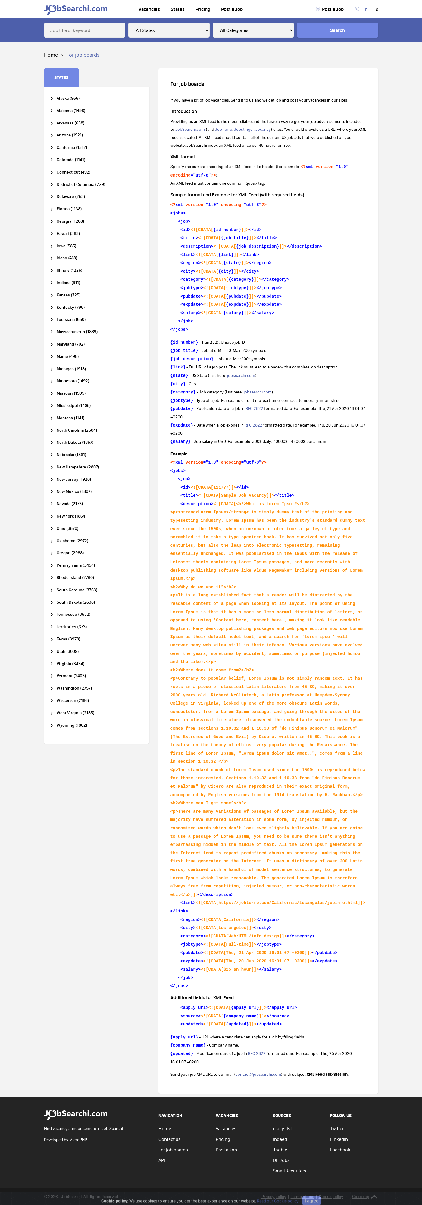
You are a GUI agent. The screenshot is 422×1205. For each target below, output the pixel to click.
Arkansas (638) (71, 123)
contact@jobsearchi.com (258, 1074)
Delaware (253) (71, 196)
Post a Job (232, 9)
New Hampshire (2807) (78, 467)
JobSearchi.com (190, 129)
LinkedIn (339, 1139)
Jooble (280, 1150)
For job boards (173, 1150)
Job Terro (223, 129)
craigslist (282, 1128)
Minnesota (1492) (73, 380)
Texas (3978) (68, 639)
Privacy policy (273, 1196)
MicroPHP (78, 1139)
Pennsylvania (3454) (76, 565)
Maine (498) (68, 356)
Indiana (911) (68, 282)
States (178, 9)
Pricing (202, 9)
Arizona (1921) (70, 135)
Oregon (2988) (70, 553)
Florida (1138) (69, 208)
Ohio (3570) (68, 528)
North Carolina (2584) (77, 430)
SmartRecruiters (289, 1171)
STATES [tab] (61, 77)
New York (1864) (72, 516)
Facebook (340, 1150)
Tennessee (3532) (74, 614)
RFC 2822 (254, 408)
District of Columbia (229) (81, 184)
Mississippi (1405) (74, 405)
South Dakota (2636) (76, 602)
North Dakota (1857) (75, 442)
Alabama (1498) (71, 110)
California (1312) (72, 147)
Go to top (365, 1196)
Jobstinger (244, 129)
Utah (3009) (68, 651)
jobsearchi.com (241, 375)
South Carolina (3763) (77, 590)
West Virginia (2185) (76, 712)
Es (375, 9)
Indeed (280, 1139)
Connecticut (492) (74, 172)
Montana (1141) (71, 418)
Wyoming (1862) (72, 725)
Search (337, 30)
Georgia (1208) (70, 221)
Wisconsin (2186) (73, 700)
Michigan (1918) (71, 368)
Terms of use (302, 1196)
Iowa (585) (67, 246)
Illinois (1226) (70, 270)
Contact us (169, 1139)
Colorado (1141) (71, 159)
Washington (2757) (74, 688)
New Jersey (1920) (74, 479)
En (365, 9)
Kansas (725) (69, 295)
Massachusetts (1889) (77, 331)
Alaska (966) (68, 98)
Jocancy (263, 129)
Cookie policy (331, 1196)
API (161, 1160)
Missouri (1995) (71, 393)
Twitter (337, 1128)
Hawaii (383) (68, 233)
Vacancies (149, 9)
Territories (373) (72, 626)
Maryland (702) (71, 344)
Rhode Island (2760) (75, 577)
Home (164, 1128)
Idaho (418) (67, 258)
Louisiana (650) (71, 319)
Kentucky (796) (71, 307)
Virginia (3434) (71, 663)
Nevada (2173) (70, 503)
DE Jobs (281, 1160)
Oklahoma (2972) (73, 540)
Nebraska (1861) (71, 454)
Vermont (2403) (71, 675)
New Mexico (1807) (74, 491)
